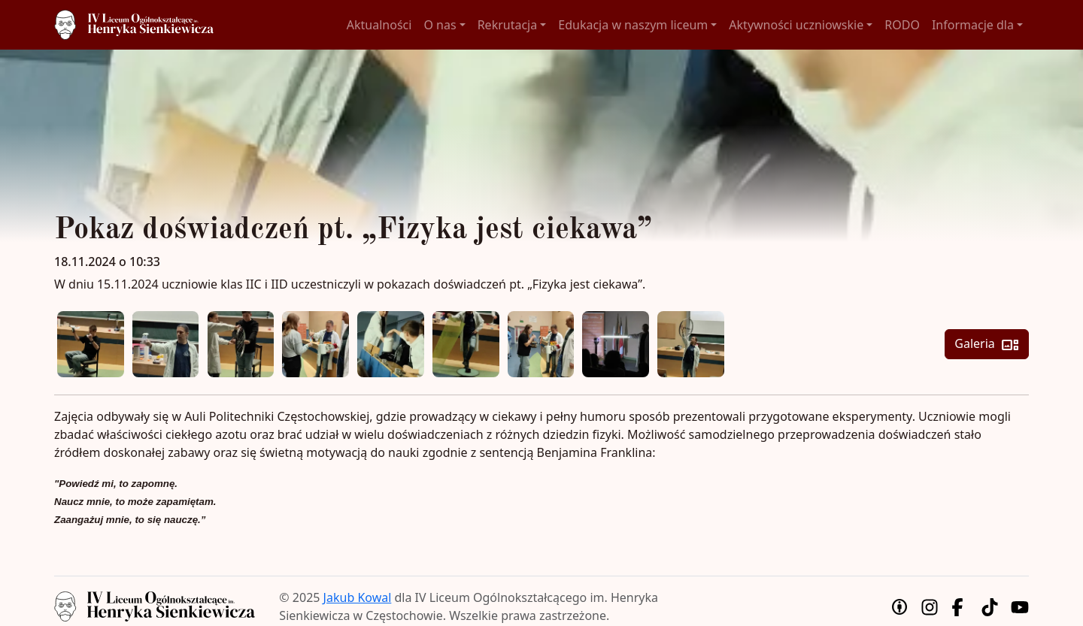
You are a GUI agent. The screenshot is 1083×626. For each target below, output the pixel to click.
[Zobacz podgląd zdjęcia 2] (165, 344)
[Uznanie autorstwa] (899, 606)
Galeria (986, 344)
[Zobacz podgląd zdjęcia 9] (690, 344)
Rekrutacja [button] (508, 25)
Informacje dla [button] (973, 25)
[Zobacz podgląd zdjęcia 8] (615, 344)
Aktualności (379, 25)
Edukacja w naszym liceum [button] (633, 25)
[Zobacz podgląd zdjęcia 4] (315, 344)
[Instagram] (930, 606)
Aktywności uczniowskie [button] (796, 25)
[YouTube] (1020, 606)
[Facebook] (960, 606)
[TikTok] (990, 606)
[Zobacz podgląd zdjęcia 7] (541, 344)
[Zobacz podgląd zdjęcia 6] (465, 344)
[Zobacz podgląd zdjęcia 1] (90, 344)
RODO (902, 25)
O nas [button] (439, 25)
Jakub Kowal (357, 597)
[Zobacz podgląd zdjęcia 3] (241, 344)
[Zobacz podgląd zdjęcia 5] (390, 344)
